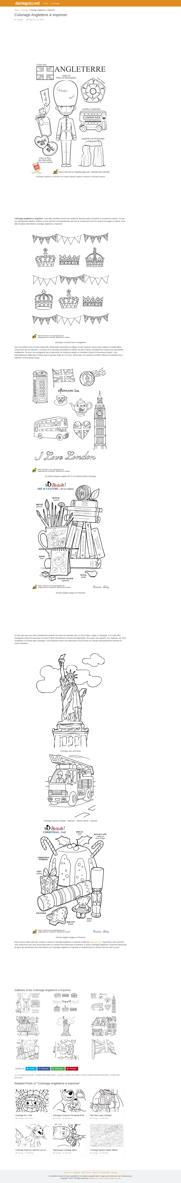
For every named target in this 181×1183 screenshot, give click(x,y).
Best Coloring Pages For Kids (110, 1178)
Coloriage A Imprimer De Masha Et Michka (70, 1115)
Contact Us (68, 1172)
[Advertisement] (70, 41)
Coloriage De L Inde (24, 1115)
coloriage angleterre (26, 1075)
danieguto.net (28, 3)
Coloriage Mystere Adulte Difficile (103, 1150)
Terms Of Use (86, 1172)
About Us (95, 1172)
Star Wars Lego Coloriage (101, 1115)
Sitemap (114, 1172)
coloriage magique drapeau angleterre (94, 1075)
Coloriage (56, 3)
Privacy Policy (105, 1172)
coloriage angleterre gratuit (45, 1075)
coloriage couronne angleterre (68, 1075)
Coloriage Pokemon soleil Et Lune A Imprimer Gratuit (37, 1150)
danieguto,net (95, 942)
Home (46, 3)
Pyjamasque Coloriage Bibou (65, 1150)
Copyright (76, 1172)
